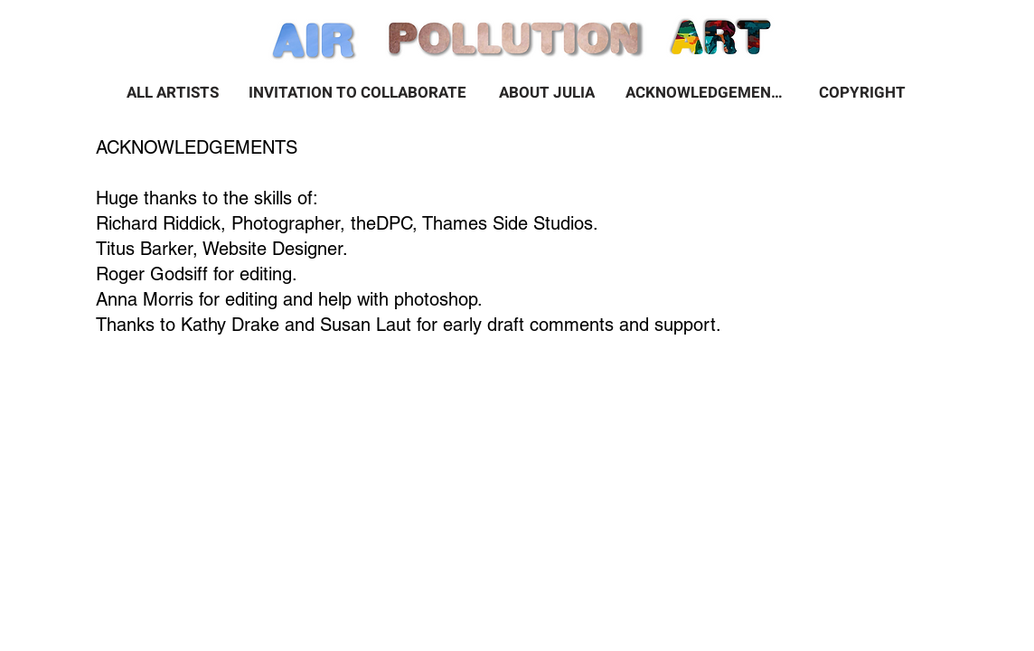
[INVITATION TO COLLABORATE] (357, 92)
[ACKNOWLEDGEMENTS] (707, 92)
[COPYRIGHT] (862, 92)
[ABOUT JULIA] (546, 92)
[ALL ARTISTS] (173, 92)
